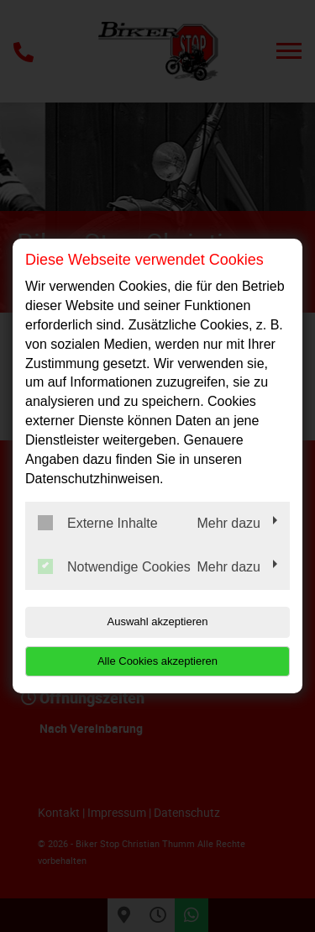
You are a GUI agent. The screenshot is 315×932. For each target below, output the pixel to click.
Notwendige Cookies (114, 566)
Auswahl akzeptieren (158, 621)
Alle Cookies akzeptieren (157, 661)
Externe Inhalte (98, 522)
